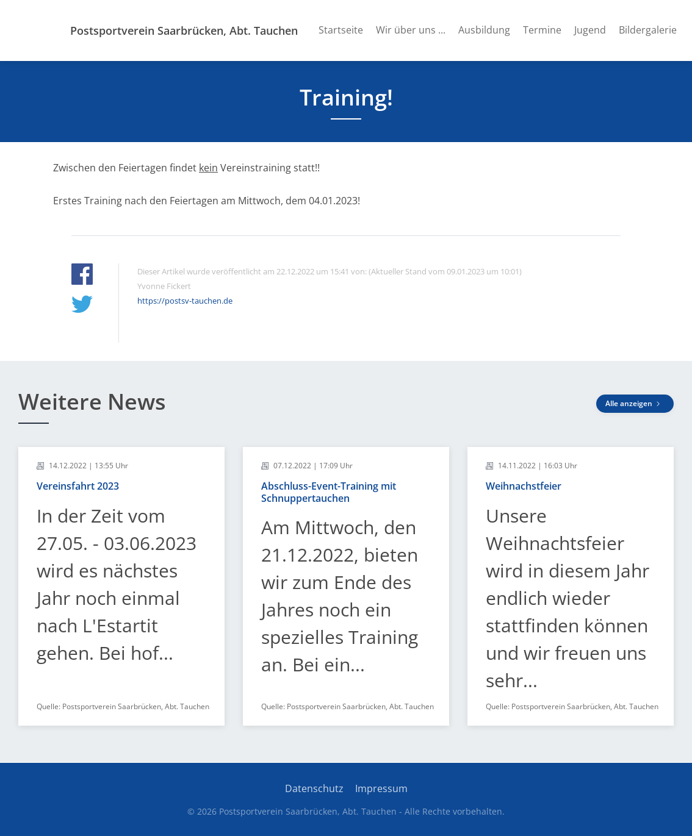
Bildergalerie (648, 30)
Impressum (381, 788)
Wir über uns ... (410, 30)
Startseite (341, 30)
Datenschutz (314, 788)
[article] (121, 586)
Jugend (590, 30)
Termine (542, 30)
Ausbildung (484, 30)
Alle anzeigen (635, 403)
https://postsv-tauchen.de (184, 300)
